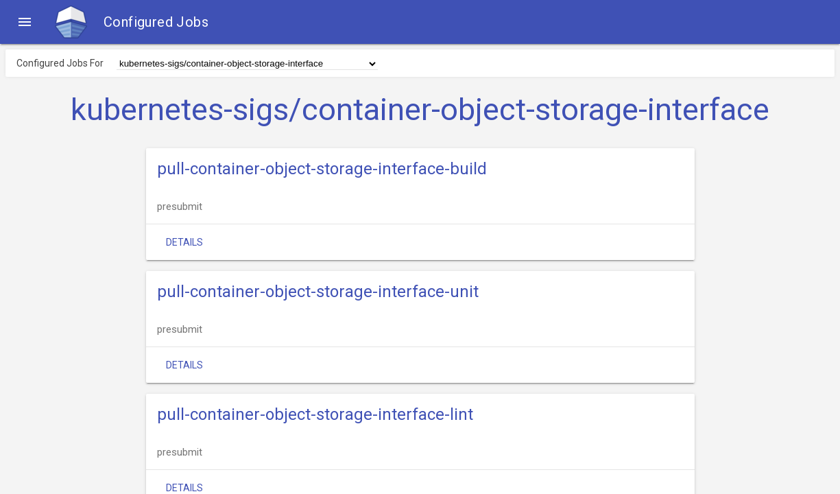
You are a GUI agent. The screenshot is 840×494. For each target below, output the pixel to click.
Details (184, 242)
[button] (24, 21)
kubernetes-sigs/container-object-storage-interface (420, 109)
